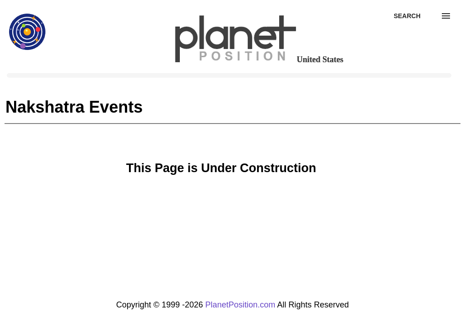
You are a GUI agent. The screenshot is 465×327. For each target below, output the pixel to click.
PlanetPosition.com (240, 304)
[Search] (407, 16)
